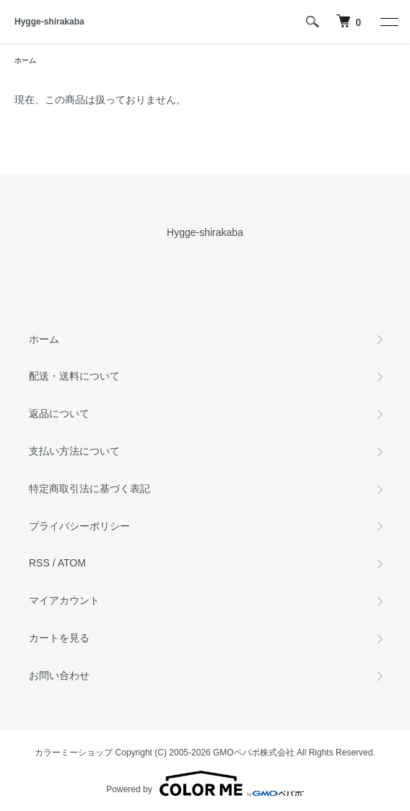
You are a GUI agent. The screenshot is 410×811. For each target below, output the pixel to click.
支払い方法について (74, 451)
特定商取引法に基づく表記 (89, 488)
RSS (39, 563)
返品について (59, 413)
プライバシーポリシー (79, 526)
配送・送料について (74, 376)
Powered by (204, 784)
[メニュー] (388, 21)
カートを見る (59, 638)
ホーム (25, 60)
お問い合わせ (59, 675)
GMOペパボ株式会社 (254, 753)
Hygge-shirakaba (49, 22)
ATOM (72, 563)
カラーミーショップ (74, 753)
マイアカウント (64, 600)
